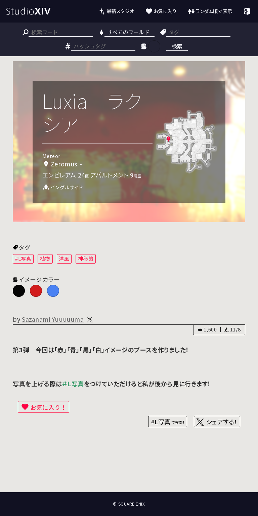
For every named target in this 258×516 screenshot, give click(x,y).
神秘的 (86, 258)
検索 (177, 46)
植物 (45, 258)
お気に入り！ (48, 407)
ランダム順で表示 (214, 10)
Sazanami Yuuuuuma (53, 319)
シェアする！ (222, 421)
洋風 (64, 258)
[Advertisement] (129, 467)
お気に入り (165, 10)
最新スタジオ (120, 10)
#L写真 (23, 258)
